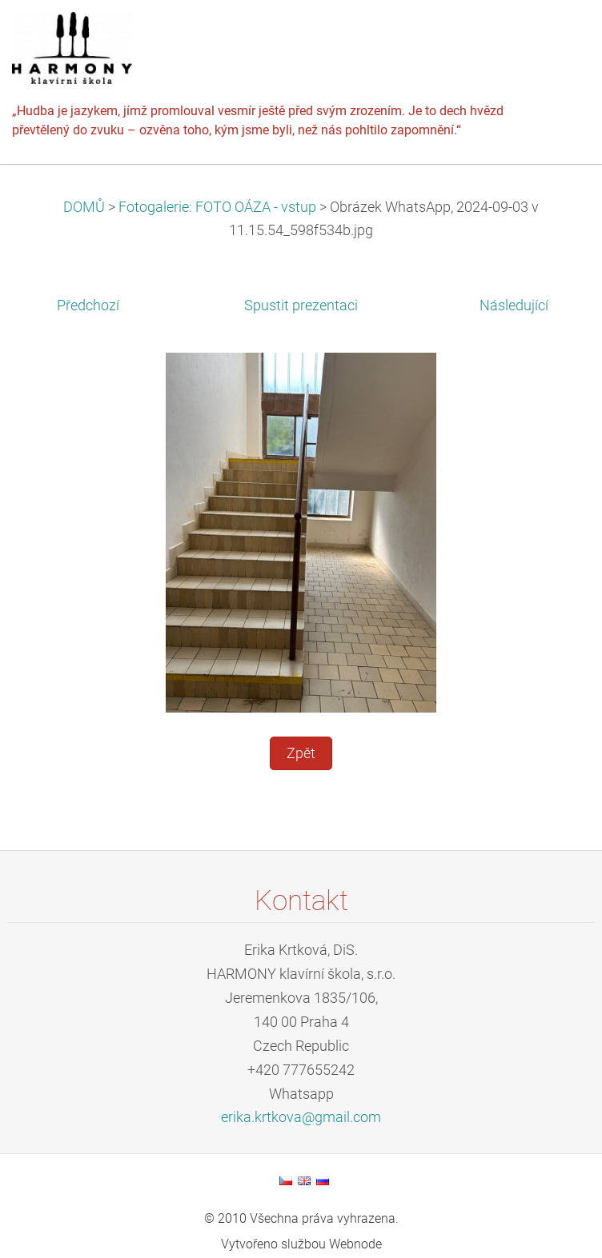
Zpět (301, 753)
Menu (558, 36)
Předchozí (88, 306)
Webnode (355, 1244)
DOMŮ (84, 207)
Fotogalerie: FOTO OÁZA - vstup (217, 207)
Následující (514, 306)
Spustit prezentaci (301, 306)
